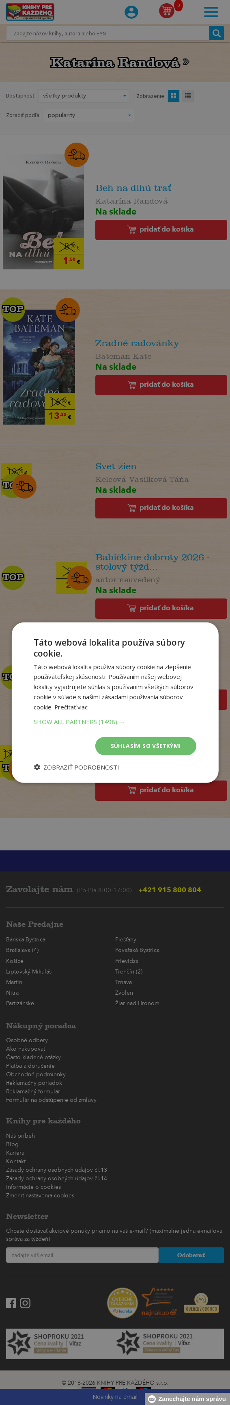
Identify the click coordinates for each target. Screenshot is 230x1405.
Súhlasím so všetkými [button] (145, 746)
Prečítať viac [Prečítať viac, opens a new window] (71, 706)
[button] (115, 721)
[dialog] (115, 702)
